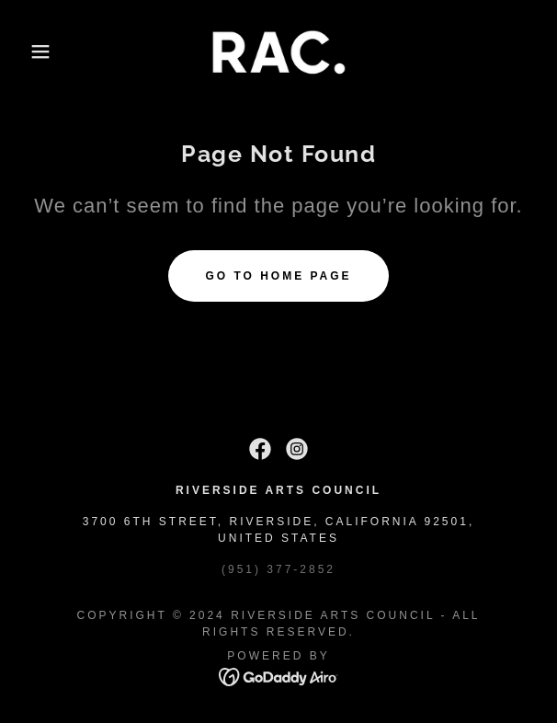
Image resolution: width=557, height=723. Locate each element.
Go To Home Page (278, 276)
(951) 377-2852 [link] (278, 569)
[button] (37, 51)
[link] (278, 51)
